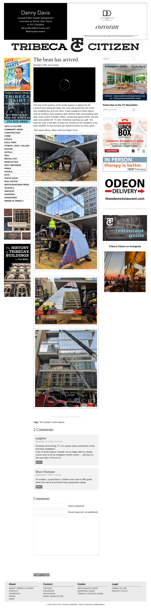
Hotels (8, 152)
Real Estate (11, 181)
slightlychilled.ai (99, 604)
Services (9, 191)
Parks (7, 168)
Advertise (14, 593)
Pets (7, 175)
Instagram (49, 593)
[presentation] (55, 564)
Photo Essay (11, 178)
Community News (13, 129)
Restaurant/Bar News (16, 185)
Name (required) (76, 506)
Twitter (47, 588)
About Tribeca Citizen (21, 588)
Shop (11, 599)
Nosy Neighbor (12, 165)
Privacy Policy (120, 591)
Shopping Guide (86, 591)
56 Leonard (45, 422)
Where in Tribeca (14, 201)
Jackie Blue (73, 604)
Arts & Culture (13, 126)
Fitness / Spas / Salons (16, 146)
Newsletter (11, 162)
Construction (12, 133)
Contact (13, 591)
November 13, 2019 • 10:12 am (49, 441)
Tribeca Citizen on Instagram (125, 246)
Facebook (48, 591)
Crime (7, 136)
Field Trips (10, 142)
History (8, 149)
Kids (6, 155)
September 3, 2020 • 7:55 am (48, 475)
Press (12, 596)
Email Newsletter (53, 596)
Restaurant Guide (88, 588)
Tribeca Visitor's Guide (90, 593)
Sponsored (10, 198)
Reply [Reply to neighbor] (39, 462)
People (8, 172)
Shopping (9, 194)
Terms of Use (119, 588)
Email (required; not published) (83, 512)
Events (8, 139)
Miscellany (10, 159)
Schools (9, 188)
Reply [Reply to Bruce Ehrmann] (39, 487)
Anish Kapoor (58, 422)
